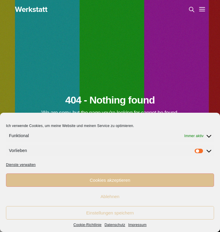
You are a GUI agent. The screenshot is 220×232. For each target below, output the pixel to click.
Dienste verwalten (21, 165)
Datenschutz (114, 225)
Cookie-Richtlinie (87, 225)
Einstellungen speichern (110, 212)
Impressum (137, 225)
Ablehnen (110, 196)
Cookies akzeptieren (110, 180)
